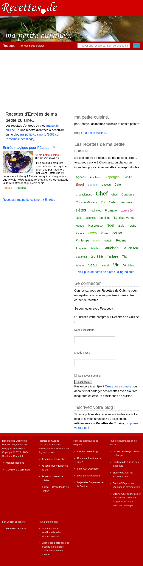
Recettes (9, 45)
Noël (110, 225)
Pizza (92, 233)
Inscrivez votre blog (87, 451)
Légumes (90, 217)
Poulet (117, 233)
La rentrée (127, 210)
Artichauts (96, 177)
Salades (95, 248)
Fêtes (81, 210)
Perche (132, 225)
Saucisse (111, 248)
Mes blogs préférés (32, 45)
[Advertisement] (71, 79)
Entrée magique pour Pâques (26, 148)
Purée (96, 240)
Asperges (112, 177)
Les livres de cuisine (123, 462)
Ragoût (108, 240)
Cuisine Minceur (86, 202)
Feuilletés (95, 210)
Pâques (7, 187)
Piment (80, 233)
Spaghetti (81, 256)
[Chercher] (136, 45)
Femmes (126, 202)
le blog (45, 487)
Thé (125, 256)
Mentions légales (15, 462)
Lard (78, 217)
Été (103, 202)
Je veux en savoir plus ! (54, 459)
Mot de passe (82, 352)
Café (117, 184)
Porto (104, 233)
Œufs (121, 225)
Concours (128, 194)
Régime (121, 240)
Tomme (80, 265)
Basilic (127, 177)
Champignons (84, 194)
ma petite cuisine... (32, 134)
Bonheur (93, 184)
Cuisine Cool (119, 493)
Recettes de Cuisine (13, 440)
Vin (116, 264)
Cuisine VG (119, 483)
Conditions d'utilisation (18, 469)
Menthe (80, 225)
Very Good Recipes (16, 528)
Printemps (82, 240)
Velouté (104, 265)
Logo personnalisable (88, 475)
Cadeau (106, 184)
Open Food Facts (51, 542)
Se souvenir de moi (89, 375)
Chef (102, 193)
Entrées (21, 187)
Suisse (97, 256)
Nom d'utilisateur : (84, 329)
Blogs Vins (118, 472)
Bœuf (80, 184)
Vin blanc (129, 265)
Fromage (111, 210)
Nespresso (95, 225)
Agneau (81, 177)
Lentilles (105, 217)
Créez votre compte (118, 386)
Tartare (112, 256)
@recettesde (58, 487)
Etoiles (113, 202)
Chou (114, 194)
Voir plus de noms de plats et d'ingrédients (106, 272)
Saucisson (130, 248)
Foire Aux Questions (88, 468)
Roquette (81, 248)
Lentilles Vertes (124, 217)
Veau (92, 265)
